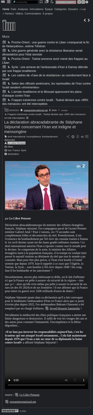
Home (6, 9)
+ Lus (83, 9)
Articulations (36, 9)
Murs (5, 36)
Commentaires (33, 13)
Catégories (60, 9)
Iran (10, 150)
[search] (25, 2)
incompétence (34, 136)
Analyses (23, 9)
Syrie (23, 150)
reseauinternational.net (36, 110)
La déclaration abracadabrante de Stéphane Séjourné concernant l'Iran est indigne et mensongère (43, 127)
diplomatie (9, 140)
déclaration (13, 154)
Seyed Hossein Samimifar (65, 308)
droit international (16, 136)
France (16, 150)
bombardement (50, 136)
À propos (48, 13)
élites (10, 146)
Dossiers (73, 9)
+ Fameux (8, 13)
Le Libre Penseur (16, 143)
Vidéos (19, 13)
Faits (13, 9)
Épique (49, 9)
